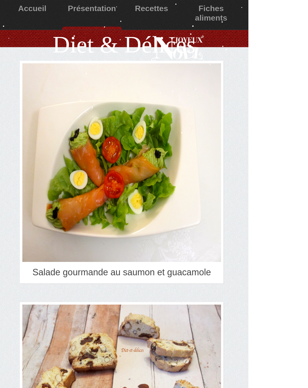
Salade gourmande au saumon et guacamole (122, 272)
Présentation (92, 8)
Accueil (32, 8)
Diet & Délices (124, 44)
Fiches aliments (211, 13)
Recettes (151, 8)
